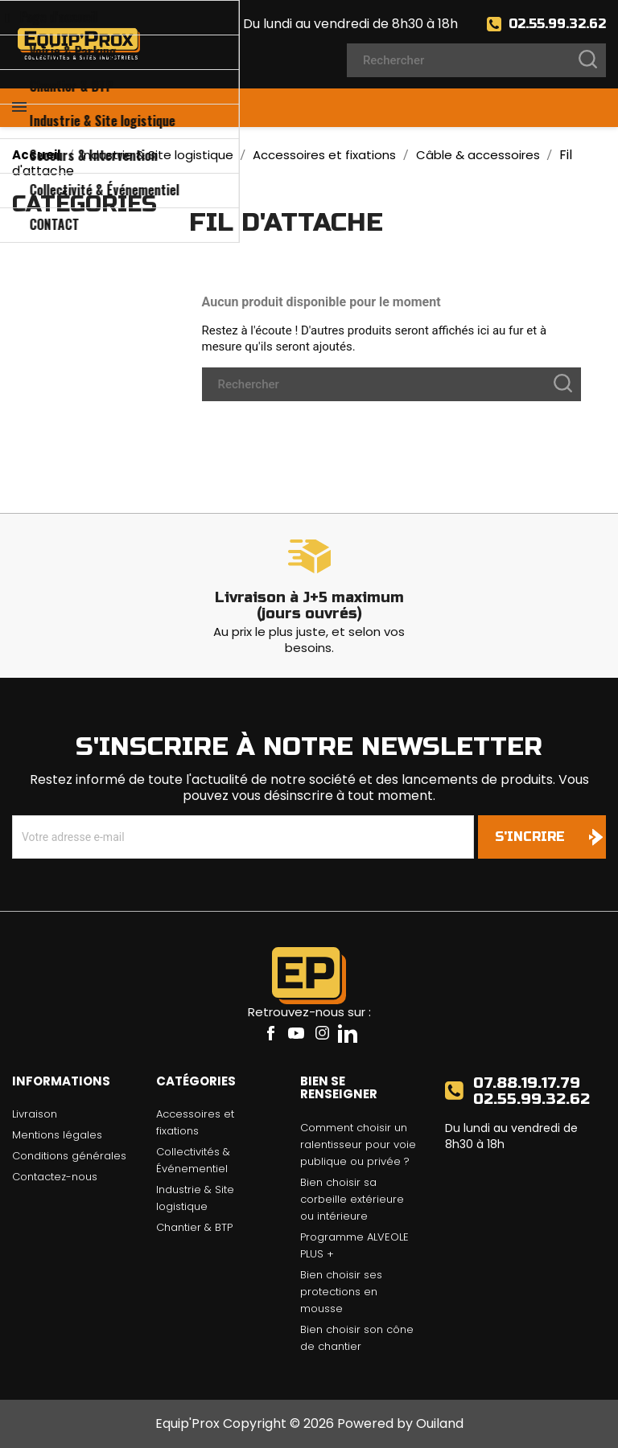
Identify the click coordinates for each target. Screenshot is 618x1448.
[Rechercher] (476, 60)
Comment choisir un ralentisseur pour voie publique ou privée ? (358, 1144)
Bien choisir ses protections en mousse (341, 1291)
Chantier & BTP (194, 1227)
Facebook (270, 1033)
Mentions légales (57, 1134)
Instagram (322, 1033)
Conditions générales (69, 1155)
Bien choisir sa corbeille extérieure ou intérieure (352, 1199)
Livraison (34, 1114)
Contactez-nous (54, 1176)
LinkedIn (347, 1033)
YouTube (296, 1033)
